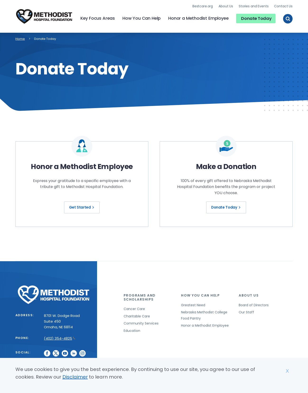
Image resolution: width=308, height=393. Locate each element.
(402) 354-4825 (59, 337)
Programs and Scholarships (140, 296)
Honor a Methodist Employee (198, 18)
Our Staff (246, 311)
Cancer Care (134, 308)
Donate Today (256, 18)
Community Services (141, 322)
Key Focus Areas (97, 18)
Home (20, 38)
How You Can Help (141, 18)
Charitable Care (137, 315)
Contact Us (283, 6)
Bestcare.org (202, 6)
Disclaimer (75, 377)
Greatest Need (193, 304)
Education (132, 330)
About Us (226, 6)
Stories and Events (253, 6)
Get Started (82, 207)
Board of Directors (254, 304)
